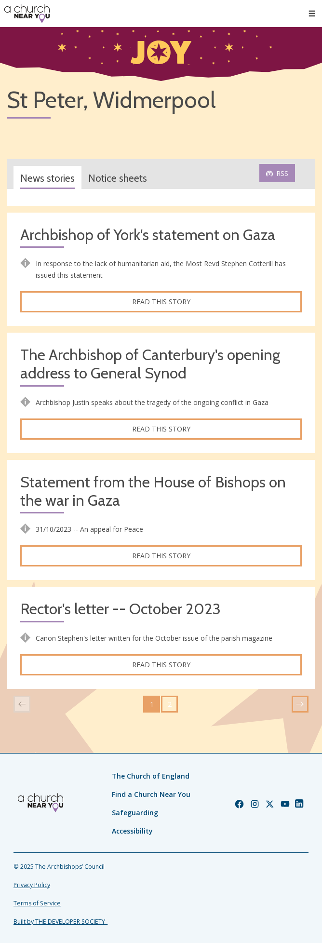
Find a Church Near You (151, 794)
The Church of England (150, 776)
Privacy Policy (31, 885)
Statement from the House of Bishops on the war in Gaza (153, 491)
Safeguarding (135, 812)
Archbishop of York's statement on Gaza (147, 235)
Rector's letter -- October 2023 (120, 609)
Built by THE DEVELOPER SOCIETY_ (60, 921)
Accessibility (132, 830)
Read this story (161, 301)
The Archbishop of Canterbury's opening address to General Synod (150, 364)
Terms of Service (37, 903)
